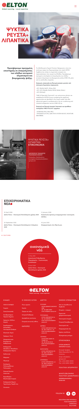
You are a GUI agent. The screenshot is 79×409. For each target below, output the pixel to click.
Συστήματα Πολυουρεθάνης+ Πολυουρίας (8, 366)
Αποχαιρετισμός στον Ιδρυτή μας (51, 225)
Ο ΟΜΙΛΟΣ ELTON (29, 300)
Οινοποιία (6, 387)
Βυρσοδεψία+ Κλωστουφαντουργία (9, 378)
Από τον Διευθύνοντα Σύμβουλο (65, 306)
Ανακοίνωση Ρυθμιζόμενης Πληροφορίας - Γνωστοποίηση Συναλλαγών (38, 260)
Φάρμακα (6, 357)
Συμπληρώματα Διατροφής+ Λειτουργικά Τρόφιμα (9, 327)
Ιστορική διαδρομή (27, 315)
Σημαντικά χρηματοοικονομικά (65, 314)
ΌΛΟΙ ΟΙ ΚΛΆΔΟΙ (8, 305)
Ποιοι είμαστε (26, 305)
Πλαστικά (6, 361)
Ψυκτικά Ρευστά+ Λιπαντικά (8, 372)
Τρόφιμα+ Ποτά (8, 336)
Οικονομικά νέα (63, 325)
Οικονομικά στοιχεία (65, 319)
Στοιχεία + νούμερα (65, 310)
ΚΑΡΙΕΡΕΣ (26, 326)
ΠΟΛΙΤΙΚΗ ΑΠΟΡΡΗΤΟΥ (68, 367)
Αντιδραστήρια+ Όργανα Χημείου (8, 316)
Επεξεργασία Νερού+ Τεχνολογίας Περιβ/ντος (10, 383)
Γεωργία (5, 308)
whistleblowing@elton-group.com (65, 379)
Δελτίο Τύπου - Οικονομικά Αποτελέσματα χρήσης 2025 (21, 215)
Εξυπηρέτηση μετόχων (65, 335)
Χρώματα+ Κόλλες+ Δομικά (9, 321)
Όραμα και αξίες (27, 311)
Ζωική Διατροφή (8, 311)
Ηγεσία (24, 308)
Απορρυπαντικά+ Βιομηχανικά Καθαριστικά (8, 341)
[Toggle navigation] (75, 6)
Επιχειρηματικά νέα (65, 329)
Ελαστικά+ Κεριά (8, 333)
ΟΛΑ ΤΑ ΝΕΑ (6, 235)
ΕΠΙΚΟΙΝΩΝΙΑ (64, 340)
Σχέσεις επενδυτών (64, 332)
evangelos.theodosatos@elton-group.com (39, 160)
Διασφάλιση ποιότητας (29, 318)
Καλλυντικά (6, 354)
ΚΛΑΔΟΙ (6, 300)
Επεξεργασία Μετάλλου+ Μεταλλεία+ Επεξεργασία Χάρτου (10, 349)
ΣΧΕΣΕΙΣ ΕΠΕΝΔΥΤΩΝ (67, 300)
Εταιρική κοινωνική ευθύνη (30, 321)
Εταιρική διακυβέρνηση (66, 322)
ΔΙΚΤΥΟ (43, 300)
